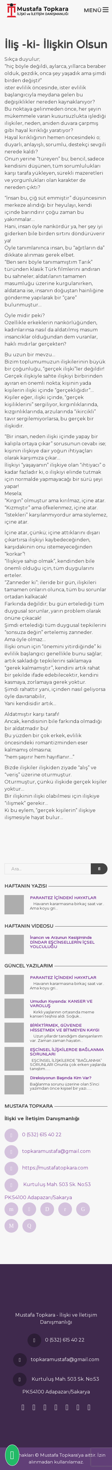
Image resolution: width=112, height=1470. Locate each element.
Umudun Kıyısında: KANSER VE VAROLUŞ (61, 1003)
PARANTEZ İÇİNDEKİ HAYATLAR (63, 897)
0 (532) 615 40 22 (42, 1134)
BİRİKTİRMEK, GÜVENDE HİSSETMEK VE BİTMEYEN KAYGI (64, 1027)
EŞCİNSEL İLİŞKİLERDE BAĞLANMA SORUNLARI (67, 1052)
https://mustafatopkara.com (55, 1168)
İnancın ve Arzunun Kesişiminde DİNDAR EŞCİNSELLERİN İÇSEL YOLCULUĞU (62, 942)
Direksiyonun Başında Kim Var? (60, 1077)
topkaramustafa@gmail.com (56, 1151)
